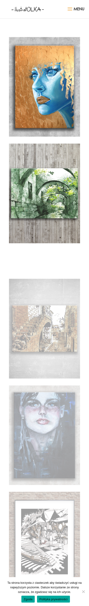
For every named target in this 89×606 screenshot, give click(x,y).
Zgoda (28, 599)
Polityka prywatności (53, 599)
